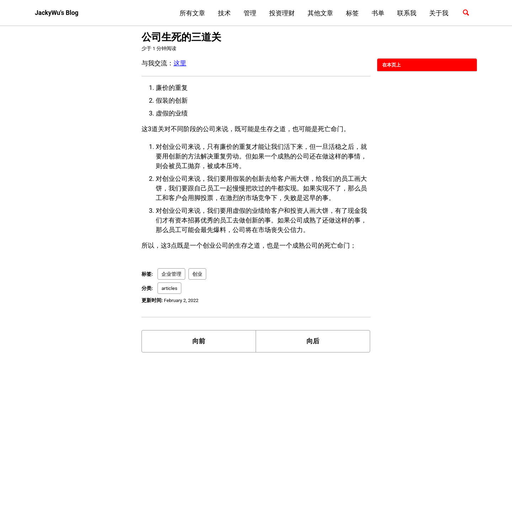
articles (169, 289)
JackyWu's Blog (57, 13)
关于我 (437, 13)
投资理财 (281, 13)
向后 (312, 342)
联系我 (405, 13)
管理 (248, 13)
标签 (351, 13)
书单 (376, 13)
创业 (197, 274)
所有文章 (191, 13)
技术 (223, 13)
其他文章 (319, 13)
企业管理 (171, 274)
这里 (180, 63)
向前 (198, 342)
